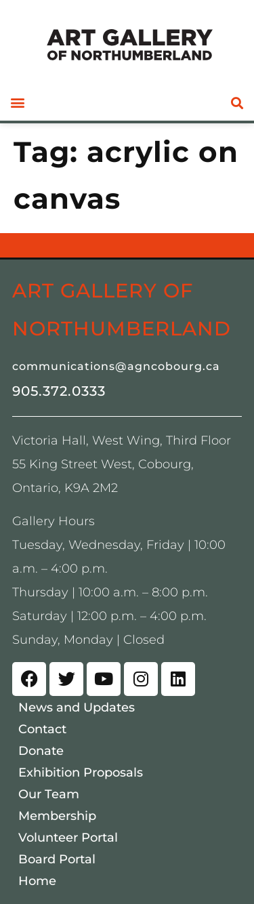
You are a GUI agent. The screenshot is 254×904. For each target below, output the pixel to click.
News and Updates (76, 707)
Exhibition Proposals (80, 772)
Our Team (48, 794)
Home (37, 881)
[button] (17, 102)
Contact (42, 729)
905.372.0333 (59, 391)
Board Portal (57, 859)
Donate (41, 750)
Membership (57, 815)
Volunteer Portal (68, 837)
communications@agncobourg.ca (116, 366)
